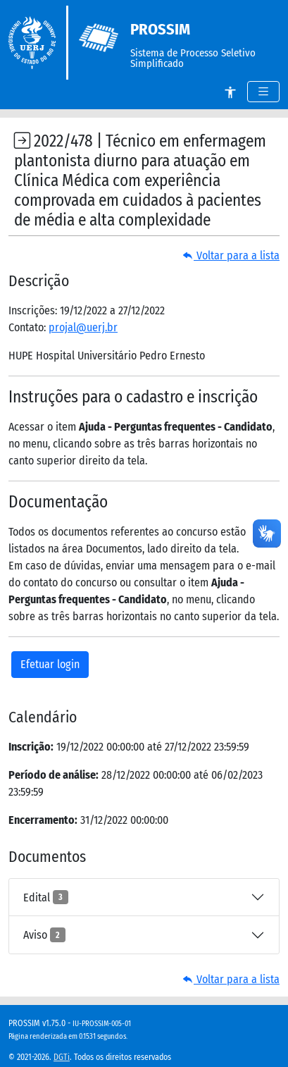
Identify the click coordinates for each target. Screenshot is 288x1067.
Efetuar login (50, 664)
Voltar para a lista (231, 255)
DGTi (62, 1057)
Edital (45, 897)
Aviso (44, 934)
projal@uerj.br (83, 327)
